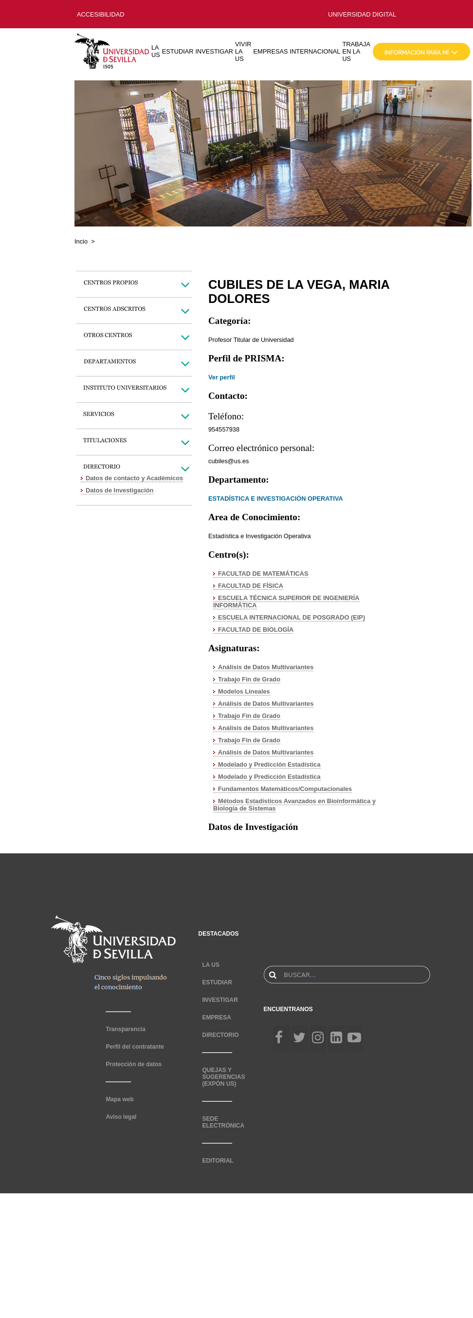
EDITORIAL (217, 1160)
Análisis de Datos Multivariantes (265, 667)
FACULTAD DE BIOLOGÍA (255, 629)
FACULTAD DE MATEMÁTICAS (263, 573)
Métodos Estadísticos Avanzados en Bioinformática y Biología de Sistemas (294, 804)
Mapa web (119, 1099)
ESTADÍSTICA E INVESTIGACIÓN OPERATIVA (275, 498)
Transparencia (125, 1029)
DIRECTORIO (220, 1035)
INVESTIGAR (214, 51)
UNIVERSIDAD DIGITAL (362, 14)
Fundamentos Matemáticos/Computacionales (285, 788)
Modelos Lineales (244, 691)
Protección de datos (134, 1064)
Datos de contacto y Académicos (134, 478)
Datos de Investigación (119, 490)
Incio (81, 241)
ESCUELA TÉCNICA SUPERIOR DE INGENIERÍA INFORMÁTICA (286, 601)
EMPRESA (216, 1017)
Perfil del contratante (135, 1046)
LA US (155, 51)
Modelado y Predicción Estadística (269, 764)
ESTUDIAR (178, 51)
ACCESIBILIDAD (100, 14)
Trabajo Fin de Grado (249, 679)
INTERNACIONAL (315, 51)
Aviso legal (121, 1116)
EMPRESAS (270, 51)
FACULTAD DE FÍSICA (250, 585)
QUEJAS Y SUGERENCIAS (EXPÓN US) (223, 1077)
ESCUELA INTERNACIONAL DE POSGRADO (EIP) (291, 617)
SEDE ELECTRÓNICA (223, 1122)
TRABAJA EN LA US (356, 51)
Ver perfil (221, 377)
